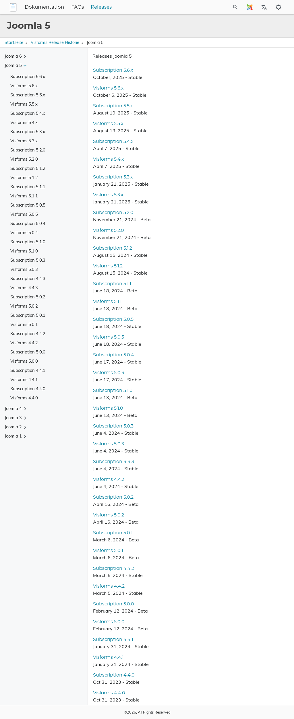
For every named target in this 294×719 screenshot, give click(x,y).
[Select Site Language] (250, 7)
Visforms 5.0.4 (24, 232)
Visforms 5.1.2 (24, 177)
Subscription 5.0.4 (27, 223)
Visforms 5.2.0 (24, 159)
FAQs (113, 7)
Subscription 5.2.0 (27, 150)
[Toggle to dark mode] (278, 7)
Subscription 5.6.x (27, 76)
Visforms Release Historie (55, 42)
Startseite (14, 42)
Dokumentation (80, 7)
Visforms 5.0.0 (24, 361)
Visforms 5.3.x (24, 140)
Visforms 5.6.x (24, 85)
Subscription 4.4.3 (27, 278)
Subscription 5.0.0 (27, 352)
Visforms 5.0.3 (24, 269)
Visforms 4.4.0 (24, 398)
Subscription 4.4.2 (27, 333)
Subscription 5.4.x (27, 113)
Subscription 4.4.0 (27, 388)
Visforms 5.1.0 (24, 251)
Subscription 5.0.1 (27, 315)
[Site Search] (220, 7)
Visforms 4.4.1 (24, 379)
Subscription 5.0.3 (27, 260)
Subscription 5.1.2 (27, 168)
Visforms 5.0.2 (24, 306)
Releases (137, 7)
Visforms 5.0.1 (24, 324)
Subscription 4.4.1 (27, 370)
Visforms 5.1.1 (24, 196)
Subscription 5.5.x (27, 95)
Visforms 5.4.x (24, 122)
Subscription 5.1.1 (27, 186)
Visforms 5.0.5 (24, 214)
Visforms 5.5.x (24, 104)
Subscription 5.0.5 (27, 205)
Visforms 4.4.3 (24, 287)
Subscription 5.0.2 (27, 297)
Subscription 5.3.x (27, 131)
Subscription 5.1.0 (27, 241)
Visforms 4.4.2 (24, 342)
